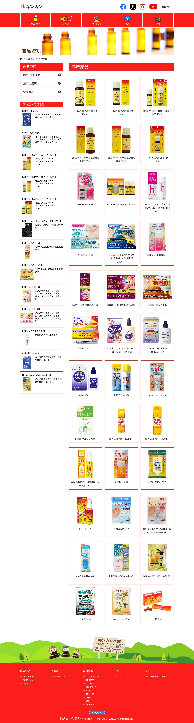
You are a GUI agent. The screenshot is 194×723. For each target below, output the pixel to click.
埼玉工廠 (90, 694)
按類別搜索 (42, 83)
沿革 (88, 690)
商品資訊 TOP (42, 75)
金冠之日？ (91, 687)
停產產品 (42, 92)
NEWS (66, 24)
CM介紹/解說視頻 (156, 676)
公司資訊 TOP (92, 676)
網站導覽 (97, 712)
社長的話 (90, 680)
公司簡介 (90, 683)
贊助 (88, 701)
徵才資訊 (90, 704)
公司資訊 (97, 24)
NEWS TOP (59, 676)
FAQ (127, 24)
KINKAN (31, 6)
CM (158, 24)
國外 (88, 697)
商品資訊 (35, 24)
